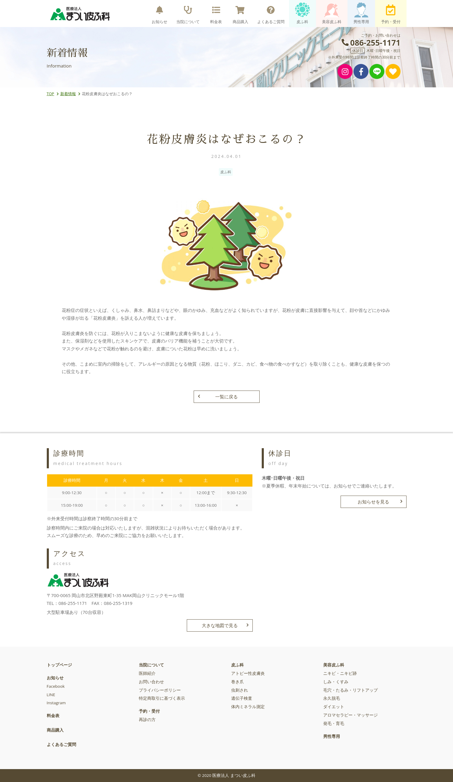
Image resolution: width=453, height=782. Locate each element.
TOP (50, 93)
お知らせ (159, 13)
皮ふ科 (302, 13)
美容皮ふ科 (331, 13)
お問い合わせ (151, 681)
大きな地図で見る (225, 625)
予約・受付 (391, 13)
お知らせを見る (380, 502)
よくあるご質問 (271, 13)
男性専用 (361, 13)
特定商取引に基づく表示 (162, 698)
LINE (51, 694)
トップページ (59, 665)
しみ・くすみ (335, 681)
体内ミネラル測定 (248, 706)
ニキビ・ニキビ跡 (340, 673)
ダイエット (333, 706)
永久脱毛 (331, 698)
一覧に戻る (218, 397)
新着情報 (68, 93)
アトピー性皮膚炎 (248, 673)
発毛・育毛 (333, 723)
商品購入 (240, 13)
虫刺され (239, 690)
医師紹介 (147, 673)
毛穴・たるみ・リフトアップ (350, 690)
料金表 (216, 13)
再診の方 (147, 719)
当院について (188, 13)
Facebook (56, 686)
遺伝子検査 (241, 698)
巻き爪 (237, 681)
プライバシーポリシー (160, 690)
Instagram (56, 702)
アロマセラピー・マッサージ (350, 715)
